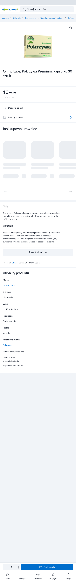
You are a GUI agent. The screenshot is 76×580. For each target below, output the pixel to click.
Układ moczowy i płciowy (51, 18)
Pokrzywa (7, 345)
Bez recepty (30, 18)
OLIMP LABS (9, 286)
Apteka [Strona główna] (5, 18)
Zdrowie (17, 18)
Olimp (14, 263)
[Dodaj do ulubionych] (70, 28)
